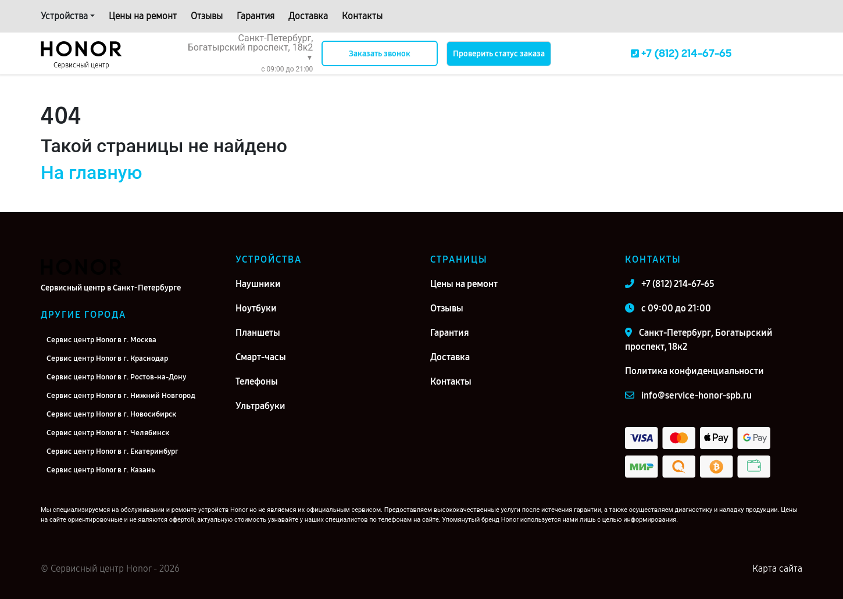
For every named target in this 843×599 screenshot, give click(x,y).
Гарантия (255, 15)
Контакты (362, 15)
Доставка (308, 15)
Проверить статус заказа (499, 54)
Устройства (64, 15)
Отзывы (207, 15)
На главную (91, 173)
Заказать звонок (379, 54)
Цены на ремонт (143, 15)
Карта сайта (777, 568)
